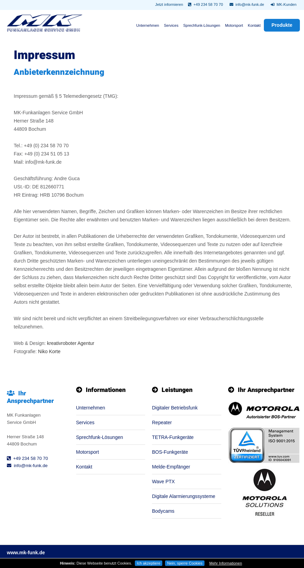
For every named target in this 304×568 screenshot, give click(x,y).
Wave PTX (163, 481)
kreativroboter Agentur (70, 343)
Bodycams (163, 511)
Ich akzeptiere (148, 563)
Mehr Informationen (225, 563)
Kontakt (254, 25)
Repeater (162, 422)
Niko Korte (49, 351)
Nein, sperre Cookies (184, 563)
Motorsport (234, 25)
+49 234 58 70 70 (205, 4)
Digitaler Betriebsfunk (175, 407)
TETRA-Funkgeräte (173, 437)
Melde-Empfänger (171, 467)
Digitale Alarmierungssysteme (183, 496)
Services (171, 25)
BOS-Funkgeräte (170, 452)
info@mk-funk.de (247, 4)
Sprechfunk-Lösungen (201, 25)
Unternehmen (147, 25)
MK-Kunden (283, 4)
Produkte (281, 25)
